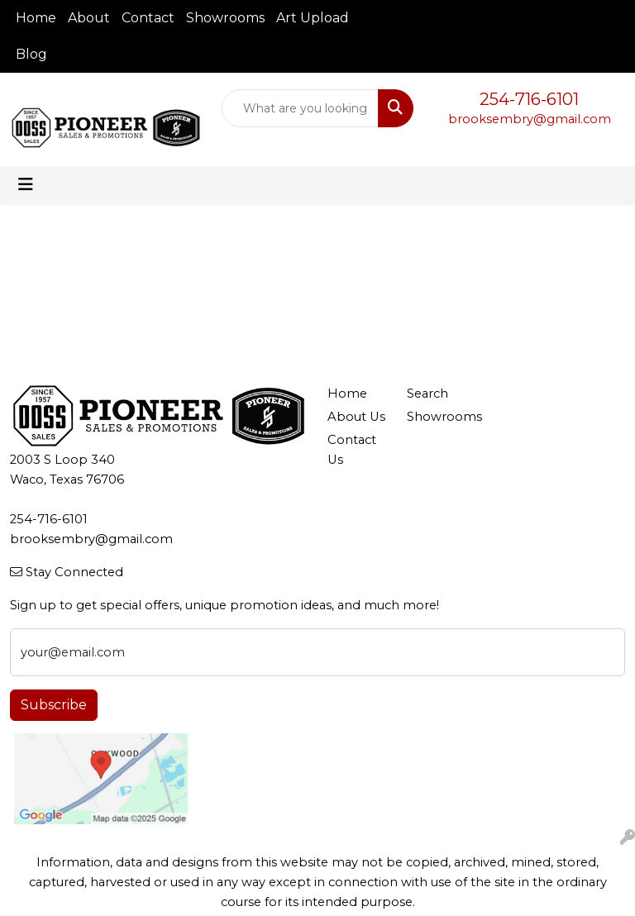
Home (36, 18)
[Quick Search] (300, 108)
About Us (356, 416)
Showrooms (225, 18)
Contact (148, 18)
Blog (31, 54)
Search (427, 393)
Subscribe (54, 705)
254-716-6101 (529, 99)
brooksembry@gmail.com (529, 119)
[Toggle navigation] (25, 184)
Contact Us (351, 449)
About (89, 18)
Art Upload (312, 18)
